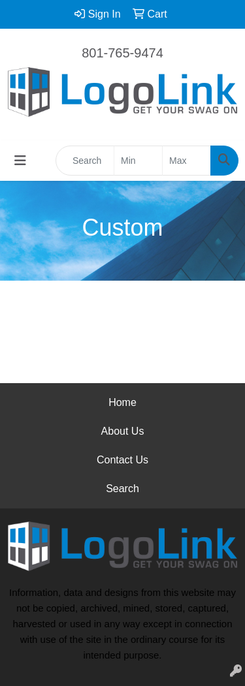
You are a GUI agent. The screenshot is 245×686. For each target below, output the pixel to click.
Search (122, 488)
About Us (122, 431)
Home (122, 402)
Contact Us (122, 459)
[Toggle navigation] (20, 160)
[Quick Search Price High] (186, 161)
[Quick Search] (85, 161)
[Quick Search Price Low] (138, 161)
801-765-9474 (122, 53)
